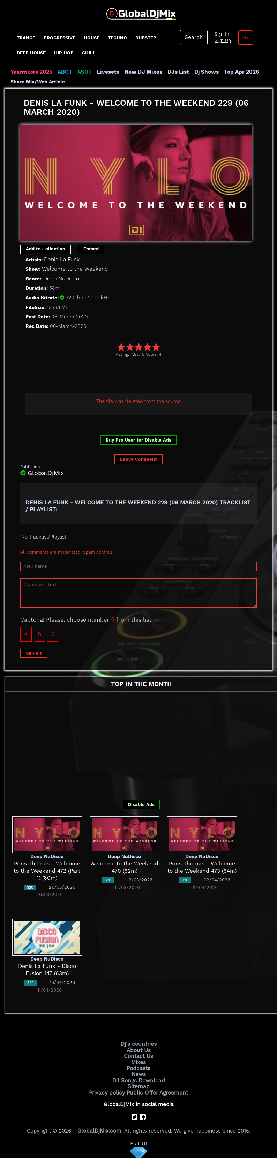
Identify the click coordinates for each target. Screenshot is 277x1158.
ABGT (64, 72)
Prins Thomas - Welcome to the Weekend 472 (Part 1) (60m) (47, 870)
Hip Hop (64, 52)
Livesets (106, 72)
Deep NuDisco (60, 278)
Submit (34, 652)
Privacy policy (108, 1091)
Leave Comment (138, 459)
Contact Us (138, 1055)
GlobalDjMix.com (99, 1129)
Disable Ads (141, 804)
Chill (89, 52)
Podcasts (138, 1067)
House (91, 37)
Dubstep (145, 37)
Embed (91, 248)
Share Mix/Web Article (37, 81)
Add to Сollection (45, 248)
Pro (244, 38)
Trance (26, 37)
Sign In (220, 34)
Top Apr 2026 (237, 72)
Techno (117, 37)
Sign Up (222, 40)
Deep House (31, 52)
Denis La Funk (61, 259)
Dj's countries (138, 1044)
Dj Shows (203, 72)
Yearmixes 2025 (30, 72)
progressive (59, 37)
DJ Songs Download (138, 1079)
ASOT (83, 72)
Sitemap (138, 1085)
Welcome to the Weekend (73, 269)
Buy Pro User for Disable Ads (138, 439)
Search (193, 37)
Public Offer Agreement (156, 1091)
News (139, 1073)
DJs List (175, 72)
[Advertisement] (147, 376)
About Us (138, 1049)
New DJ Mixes (140, 72)
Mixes (138, 1061)
